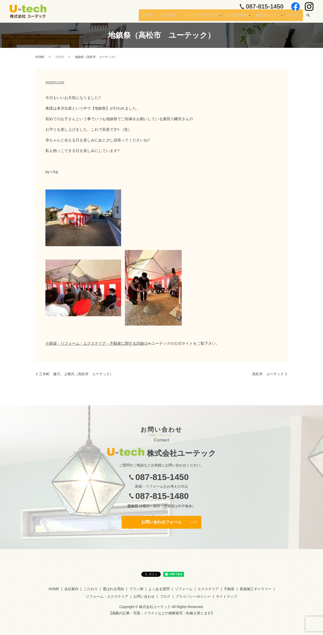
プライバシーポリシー (193, 596)
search (308, 17)
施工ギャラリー (263, 17)
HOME (132, 17)
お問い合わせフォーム (161, 522)
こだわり (91, 589)
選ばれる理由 (113, 589)
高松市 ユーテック (268, 374)
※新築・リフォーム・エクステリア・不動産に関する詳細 (94, 343)
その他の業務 (229, 17)
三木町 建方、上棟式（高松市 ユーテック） (76, 374)
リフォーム (184, 589)
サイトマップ (226, 596)
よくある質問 (159, 589)
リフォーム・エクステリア (107, 596)
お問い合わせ (144, 596)
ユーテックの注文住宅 (190, 17)
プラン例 (136, 589)
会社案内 (155, 17)
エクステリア (208, 589)
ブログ (292, 17)
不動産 (229, 589)
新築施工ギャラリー (256, 589)
